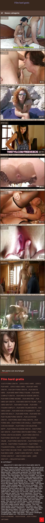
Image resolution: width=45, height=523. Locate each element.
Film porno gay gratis (19, 499)
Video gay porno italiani (9, 509)
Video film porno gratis (17, 503)
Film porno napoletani (24, 493)
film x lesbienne (7, 516)
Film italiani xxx (30, 506)
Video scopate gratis (14, 485)
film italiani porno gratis (11, 417)
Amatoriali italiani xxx (9, 514)
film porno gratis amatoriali (24, 432)
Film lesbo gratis (29, 496)
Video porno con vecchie (19, 491)
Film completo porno (35, 480)
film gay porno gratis (17, 390)
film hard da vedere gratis (27, 396)
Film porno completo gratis (20, 511)
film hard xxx (35, 414)
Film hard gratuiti (14, 475)
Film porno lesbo (32, 498)
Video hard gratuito (13, 495)
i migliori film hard (17, 459)
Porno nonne (25, 470)
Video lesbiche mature (33, 490)
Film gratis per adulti (8, 493)
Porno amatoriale (31, 488)
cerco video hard (17, 386)
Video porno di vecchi (12, 470)
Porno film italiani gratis (9, 483)
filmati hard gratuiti (24, 453)
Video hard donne (12, 474)
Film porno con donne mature (16, 501)
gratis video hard (23, 456)
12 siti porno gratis (9, 383)
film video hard (7, 453)
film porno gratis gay (10, 438)
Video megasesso (18, 498)
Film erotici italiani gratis (9, 467)
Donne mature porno (16, 488)
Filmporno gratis (35, 482)
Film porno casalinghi (30, 485)
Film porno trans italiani (29, 495)
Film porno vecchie (17, 506)
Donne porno (5, 480)
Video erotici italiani (25, 479)
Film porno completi (28, 475)
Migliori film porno (37, 470)
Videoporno (20, 508)
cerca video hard (26, 383)
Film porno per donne (25, 514)
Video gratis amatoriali (20, 472)
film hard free (28, 399)
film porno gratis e (31, 435)
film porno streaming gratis (29, 447)
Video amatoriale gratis (19, 482)
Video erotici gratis (11, 479)
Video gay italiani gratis (34, 508)
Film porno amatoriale (26, 509)
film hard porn (22, 414)
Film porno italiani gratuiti (10, 504)
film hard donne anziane (11, 399)
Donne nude (26, 469)
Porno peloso (6, 482)
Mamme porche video (27, 483)
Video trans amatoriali (34, 503)
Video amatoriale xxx (19, 480)
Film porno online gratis (28, 474)
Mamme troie (6, 472)
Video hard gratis (18, 512)
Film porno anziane (26, 487)
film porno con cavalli (21, 423)
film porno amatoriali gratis (20, 420)
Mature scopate (26, 504)
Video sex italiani (18, 490)
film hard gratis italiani (26, 402)
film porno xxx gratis (32, 450)
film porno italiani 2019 (17, 444)
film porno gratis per (17, 441)
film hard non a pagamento (23, 411)
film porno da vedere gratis (19, 429)
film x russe (20, 516)
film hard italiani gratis (27, 408)
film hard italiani (21, 405)
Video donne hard (35, 491)
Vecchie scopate (25, 467)
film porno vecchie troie (11, 450)
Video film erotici (18, 477)
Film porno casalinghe (34, 512)
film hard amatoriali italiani (18, 393)
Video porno (5, 491)
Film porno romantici (13, 469)
